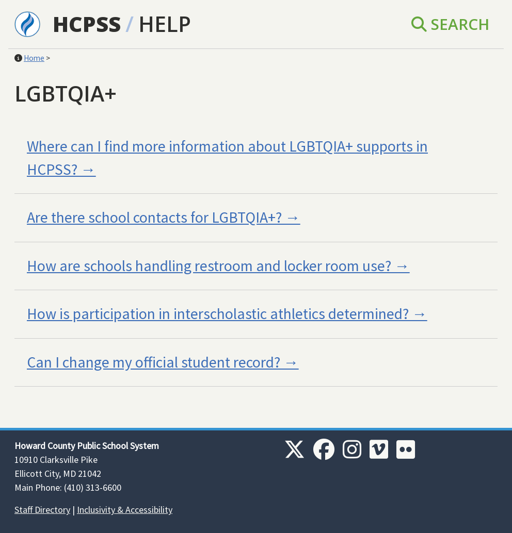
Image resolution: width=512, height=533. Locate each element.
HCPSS (87, 23)
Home (34, 58)
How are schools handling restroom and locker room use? (209, 265)
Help (164, 23)
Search (450, 24)
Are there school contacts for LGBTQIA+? (154, 217)
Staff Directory (42, 509)
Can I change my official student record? (153, 362)
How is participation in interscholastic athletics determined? (218, 313)
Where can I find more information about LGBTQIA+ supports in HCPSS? (227, 158)
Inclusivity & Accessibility (124, 509)
